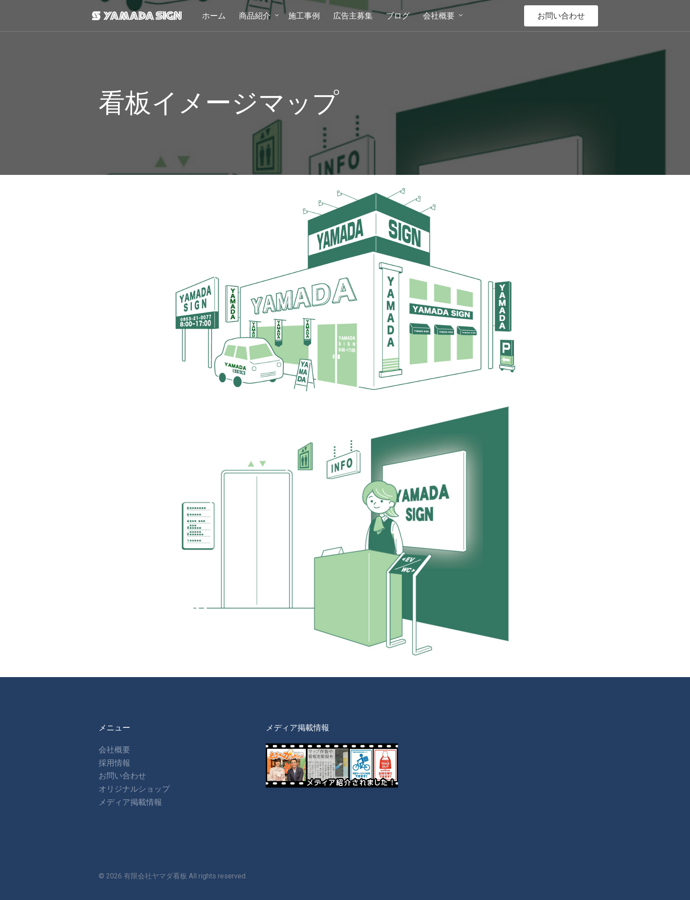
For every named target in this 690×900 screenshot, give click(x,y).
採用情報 (114, 762)
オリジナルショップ (134, 788)
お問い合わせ (561, 15)
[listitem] (197, 322)
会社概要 (114, 749)
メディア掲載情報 (130, 802)
